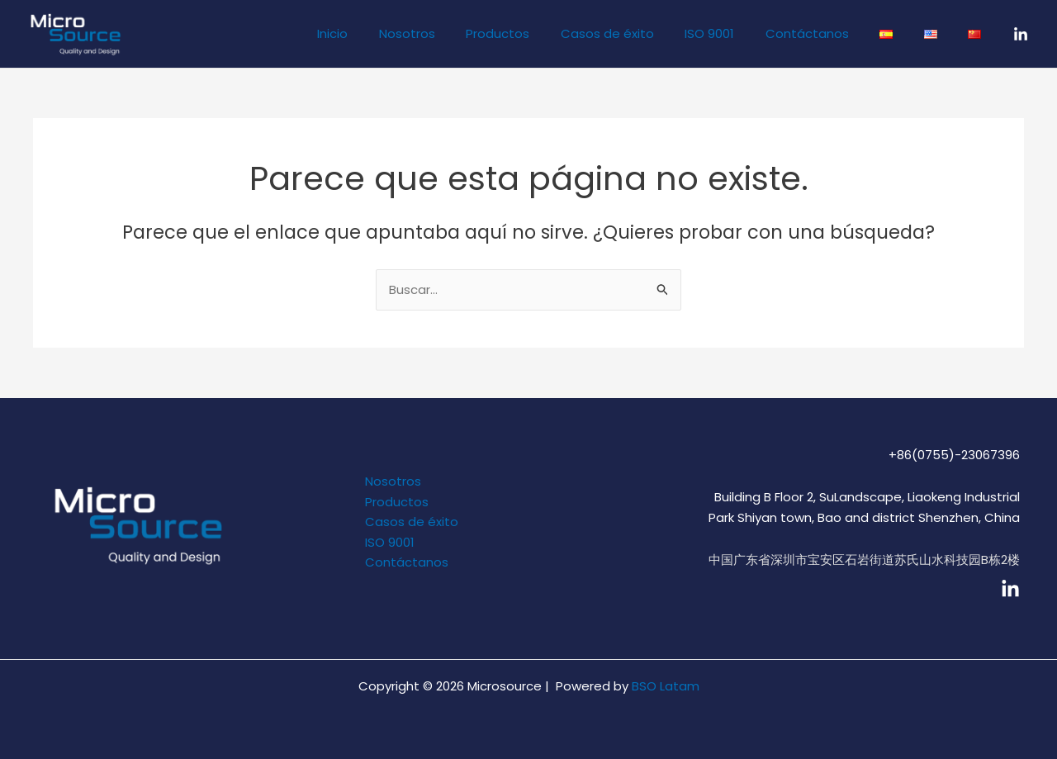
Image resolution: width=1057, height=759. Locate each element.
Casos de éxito (641, 33)
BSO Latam (665, 686)
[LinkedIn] (1020, 34)
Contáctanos (828, 33)
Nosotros (453, 33)
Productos (538, 33)
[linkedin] (1010, 589)
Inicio (385, 33)
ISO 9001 (737, 33)
